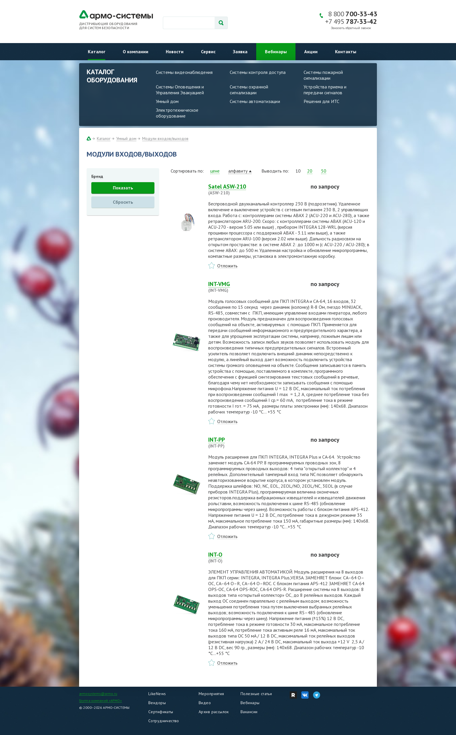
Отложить (227, 266)
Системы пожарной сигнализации (323, 75)
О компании (135, 51)
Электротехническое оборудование (177, 113)
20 (309, 171)
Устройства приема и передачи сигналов (325, 89)
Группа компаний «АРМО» (100, 700)
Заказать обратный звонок (351, 28)
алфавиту (237, 171)
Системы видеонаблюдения (184, 72)
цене (215, 171)
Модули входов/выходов (165, 138)
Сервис (208, 51)
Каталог (96, 51)
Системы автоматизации (255, 101)
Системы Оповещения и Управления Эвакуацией (180, 89)
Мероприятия (211, 693)
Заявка (240, 51)
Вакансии (249, 711)
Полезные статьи (256, 693)
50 (323, 171)
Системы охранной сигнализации (249, 89)
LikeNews (157, 693)
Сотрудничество (163, 720)
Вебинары (276, 51)
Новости (175, 51)
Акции (311, 51)
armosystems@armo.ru (98, 693)
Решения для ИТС (321, 101)
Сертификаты (160, 711)
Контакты (345, 51)
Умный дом (167, 101)
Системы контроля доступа (258, 72)
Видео (205, 702)
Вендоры (157, 702)
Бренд (97, 176)
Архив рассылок (214, 711)
